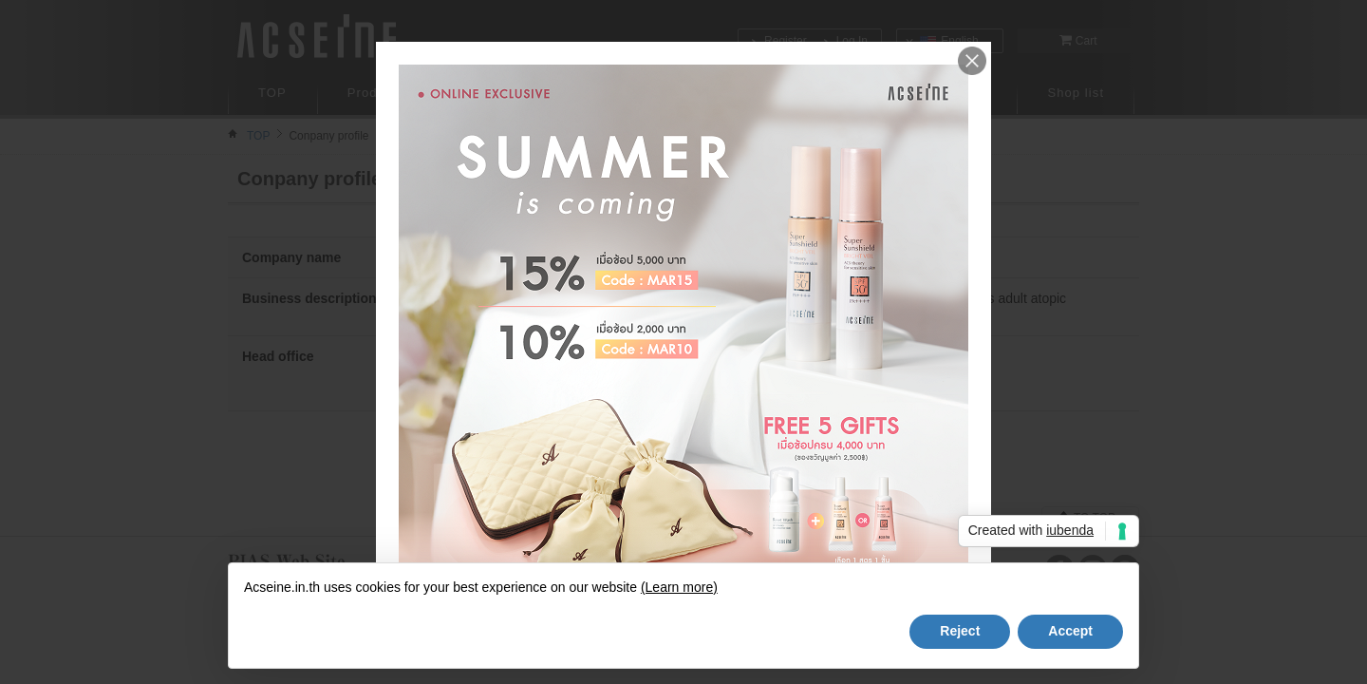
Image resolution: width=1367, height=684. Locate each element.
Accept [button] (1070, 630)
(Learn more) (679, 587)
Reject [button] (960, 630)
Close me (972, 61)
